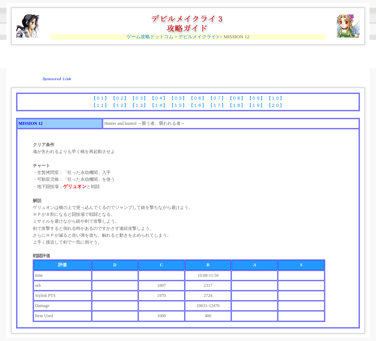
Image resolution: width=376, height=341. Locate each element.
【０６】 (197, 98)
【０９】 (256, 98)
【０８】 (236, 98)
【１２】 (119, 105)
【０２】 (119, 98)
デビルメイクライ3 (198, 36)
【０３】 (139, 98)
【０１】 (100, 98)
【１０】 (275, 98)
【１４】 (158, 105)
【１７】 (217, 105)
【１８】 (236, 105)
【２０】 (275, 105)
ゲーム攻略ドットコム (150, 36)
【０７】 (217, 98)
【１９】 (256, 105)
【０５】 (178, 98)
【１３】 (139, 105)
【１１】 (100, 105)
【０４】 (158, 98)
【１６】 (197, 105)
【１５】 (178, 105)
